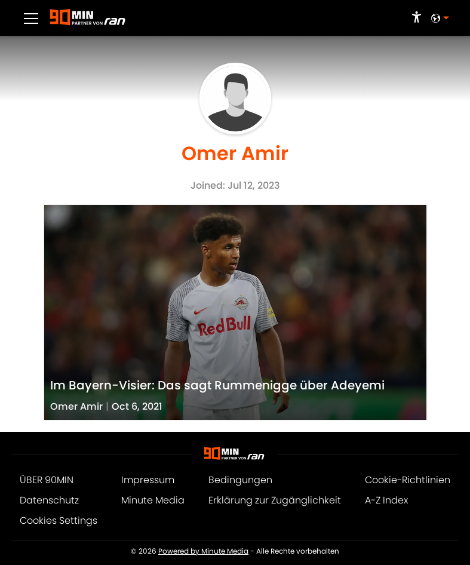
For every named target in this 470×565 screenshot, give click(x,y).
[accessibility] (416, 18)
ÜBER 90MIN (46, 480)
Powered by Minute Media (203, 551)
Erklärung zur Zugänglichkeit (274, 500)
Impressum (147, 480)
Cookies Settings (58, 520)
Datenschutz (49, 500)
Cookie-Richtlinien (407, 480)
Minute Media (153, 500)
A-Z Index (386, 500)
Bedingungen (240, 480)
